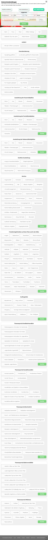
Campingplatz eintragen (7, 537)
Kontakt (18, 537)
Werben (28, 537)
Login (15, 537)
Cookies (23, 537)
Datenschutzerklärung (41, 537)
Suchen (24, 23)
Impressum (33, 537)
